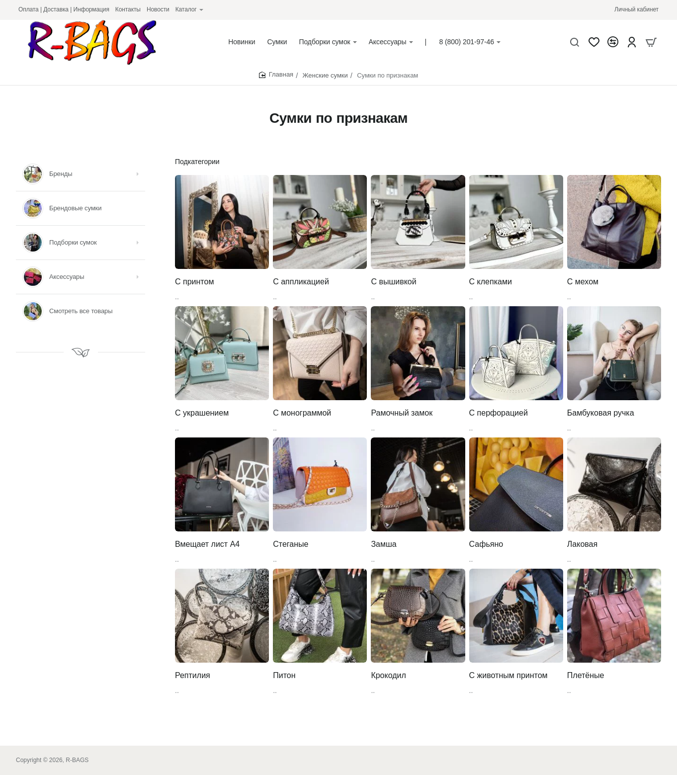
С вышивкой (393, 281)
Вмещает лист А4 (207, 544)
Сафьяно (486, 544)
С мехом (582, 281)
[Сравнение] (612, 42)
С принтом (194, 281)
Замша (383, 544)
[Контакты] (128, 9)
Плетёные (585, 675)
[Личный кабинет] (636, 9)
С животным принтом (508, 675)
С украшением (202, 413)
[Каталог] (189, 9)
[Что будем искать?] (575, 42)
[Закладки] (594, 42)
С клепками (490, 281)
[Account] (631, 42)
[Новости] (158, 9)
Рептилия (192, 675)
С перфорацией (498, 413)
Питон (284, 675)
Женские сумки (325, 75)
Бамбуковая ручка (600, 413)
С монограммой (302, 413)
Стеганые (290, 544)
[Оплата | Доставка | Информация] (64, 9)
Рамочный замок (401, 413)
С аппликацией (301, 281)
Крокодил (388, 675)
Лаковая (582, 544)
